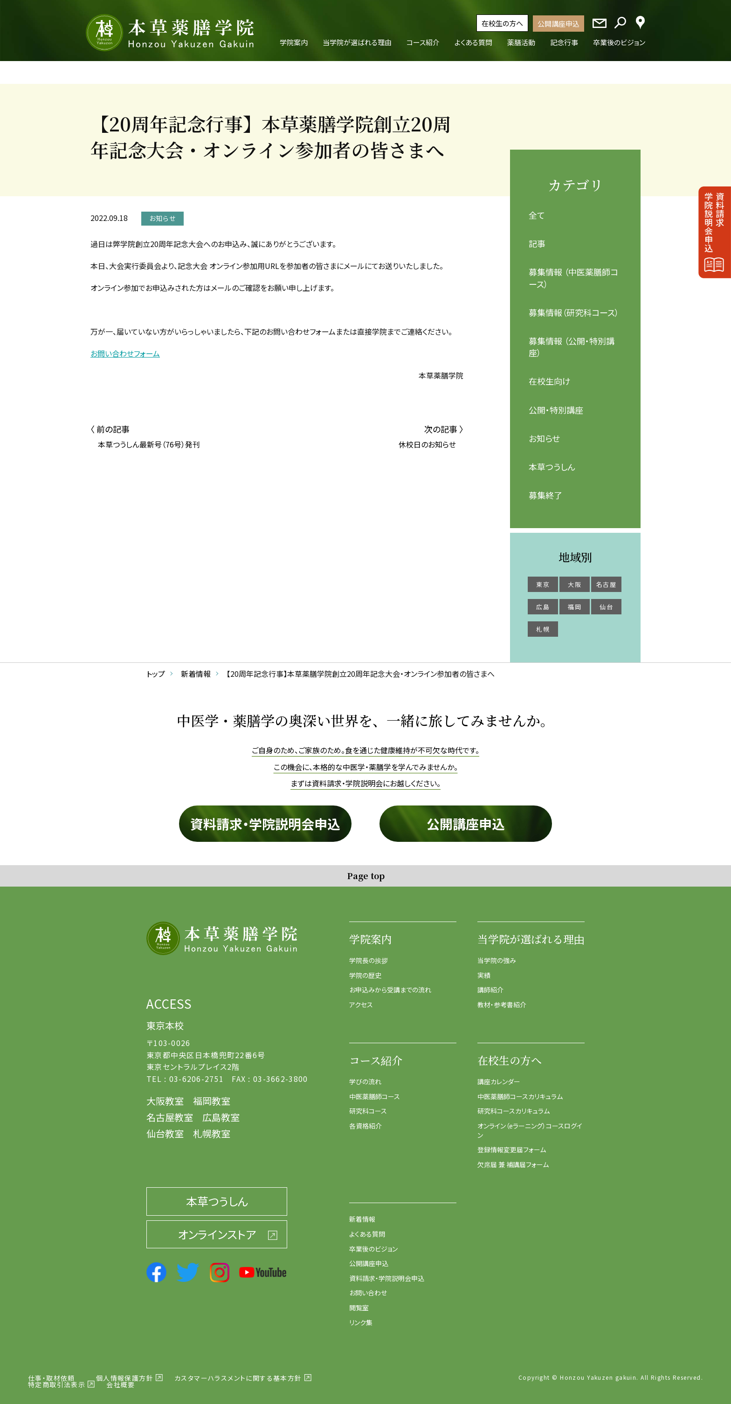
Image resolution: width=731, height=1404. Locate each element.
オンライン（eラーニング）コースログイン (529, 1124)
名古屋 (606, 578)
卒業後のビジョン (373, 1242)
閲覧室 (359, 1301)
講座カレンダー (498, 1075)
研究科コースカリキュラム (513, 1104)
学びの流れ (365, 1075)
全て (537, 209)
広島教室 (221, 1111)
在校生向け (550, 375)
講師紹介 (490, 983)
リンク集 (360, 1316)
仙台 (606, 600)
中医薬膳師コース (374, 1089)
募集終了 (545, 489)
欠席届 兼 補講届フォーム (513, 1158)
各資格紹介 (365, 1119)
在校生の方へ (502, 23)
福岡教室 (211, 1094)
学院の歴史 (365, 968)
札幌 (543, 623)
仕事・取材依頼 (51, 1372)
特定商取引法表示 (56, 1378)
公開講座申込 (558, 23)
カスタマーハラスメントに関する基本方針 (238, 1372)
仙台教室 (165, 1127)
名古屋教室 (169, 1111)
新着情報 (362, 1213)
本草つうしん (552, 460)
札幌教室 (211, 1127)
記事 (537, 237)
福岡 (574, 600)
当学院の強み (496, 953)
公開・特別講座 (556, 403)
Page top (366, 869)
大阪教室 (165, 1094)
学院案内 (370, 932)
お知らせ (544, 432)
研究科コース (368, 1104)
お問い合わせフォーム (125, 346)
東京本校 (165, 1019)
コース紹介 (375, 1054)
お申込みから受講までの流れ (390, 983)
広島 (543, 600)
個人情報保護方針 (124, 1372)
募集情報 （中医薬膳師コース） (573, 271)
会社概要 (120, 1378)
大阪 (574, 578)
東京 (543, 578)
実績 (483, 968)
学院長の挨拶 (368, 953)
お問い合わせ (368, 1286)
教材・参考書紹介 (501, 998)
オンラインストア (217, 1227)
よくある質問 (367, 1227)
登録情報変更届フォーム (511, 1143)
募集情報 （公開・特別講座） (571, 340)
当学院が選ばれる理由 (531, 932)
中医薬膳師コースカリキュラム (520, 1089)
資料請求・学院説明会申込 (265, 817)
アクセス (361, 998)
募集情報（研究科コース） (574, 306)
